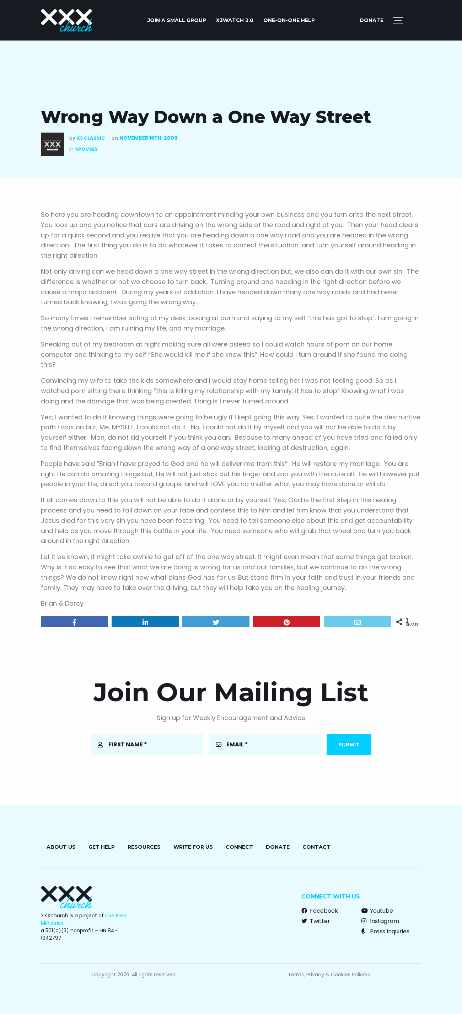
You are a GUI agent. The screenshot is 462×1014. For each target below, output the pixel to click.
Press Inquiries (385, 931)
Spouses (86, 149)
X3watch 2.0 (234, 20)
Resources (144, 847)
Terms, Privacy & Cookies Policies (329, 974)
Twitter (315, 921)
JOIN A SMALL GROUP (176, 20)
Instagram (380, 921)
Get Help (101, 847)
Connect (239, 847)
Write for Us (193, 847)
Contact (316, 847)
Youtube (377, 911)
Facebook (319, 911)
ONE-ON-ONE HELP (289, 20)
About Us (61, 847)
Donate (371, 20)
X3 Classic (91, 138)
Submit (349, 744)
